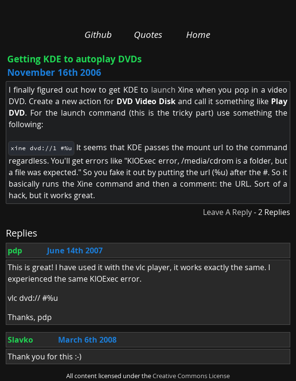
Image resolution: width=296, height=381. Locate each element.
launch (163, 89)
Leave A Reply (227, 212)
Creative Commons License (191, 376)
